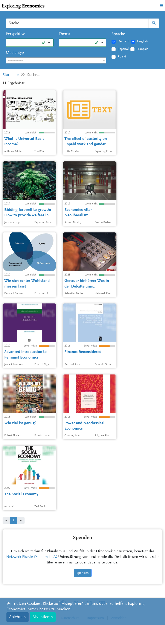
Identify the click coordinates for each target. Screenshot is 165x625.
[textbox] (56, 61)
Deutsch (123, 41)
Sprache (118, 34)
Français (142, 49)
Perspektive (15, 34)
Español (123, 49)
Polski (122, 56)
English (142, 41)
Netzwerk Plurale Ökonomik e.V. (31, 557)
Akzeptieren (42, 617)
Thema (64, 34)
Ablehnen (17, 617)
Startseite (11, 75)
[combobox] (56, 60)
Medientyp (15, 53)
